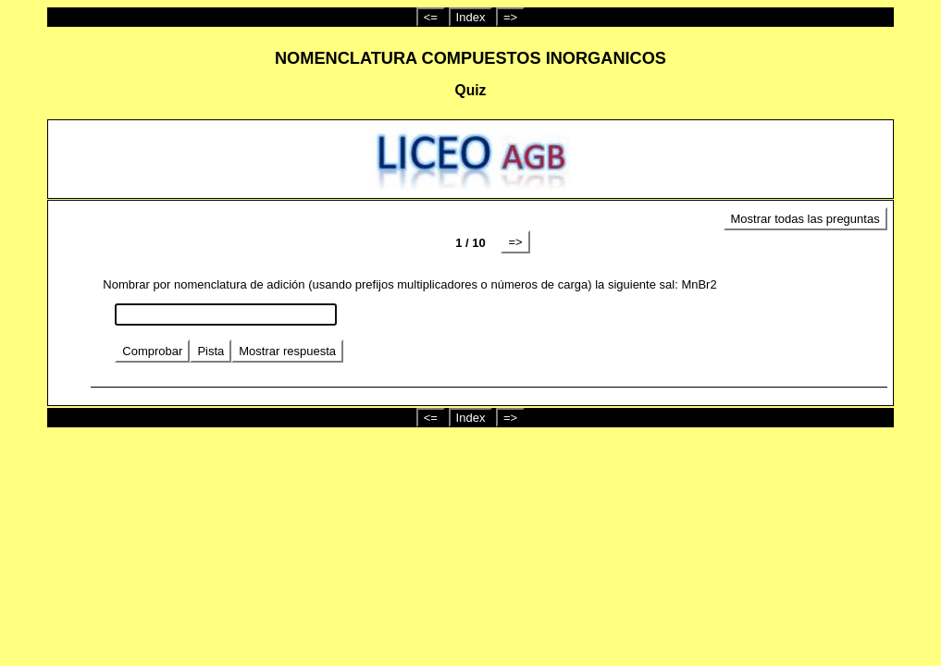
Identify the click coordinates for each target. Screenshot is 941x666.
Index (471, 17)
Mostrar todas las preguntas (805, 219)
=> (510, 17)
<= (431, 17)
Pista (210, 351)
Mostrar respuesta (287, 351)
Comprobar (152, 351)
